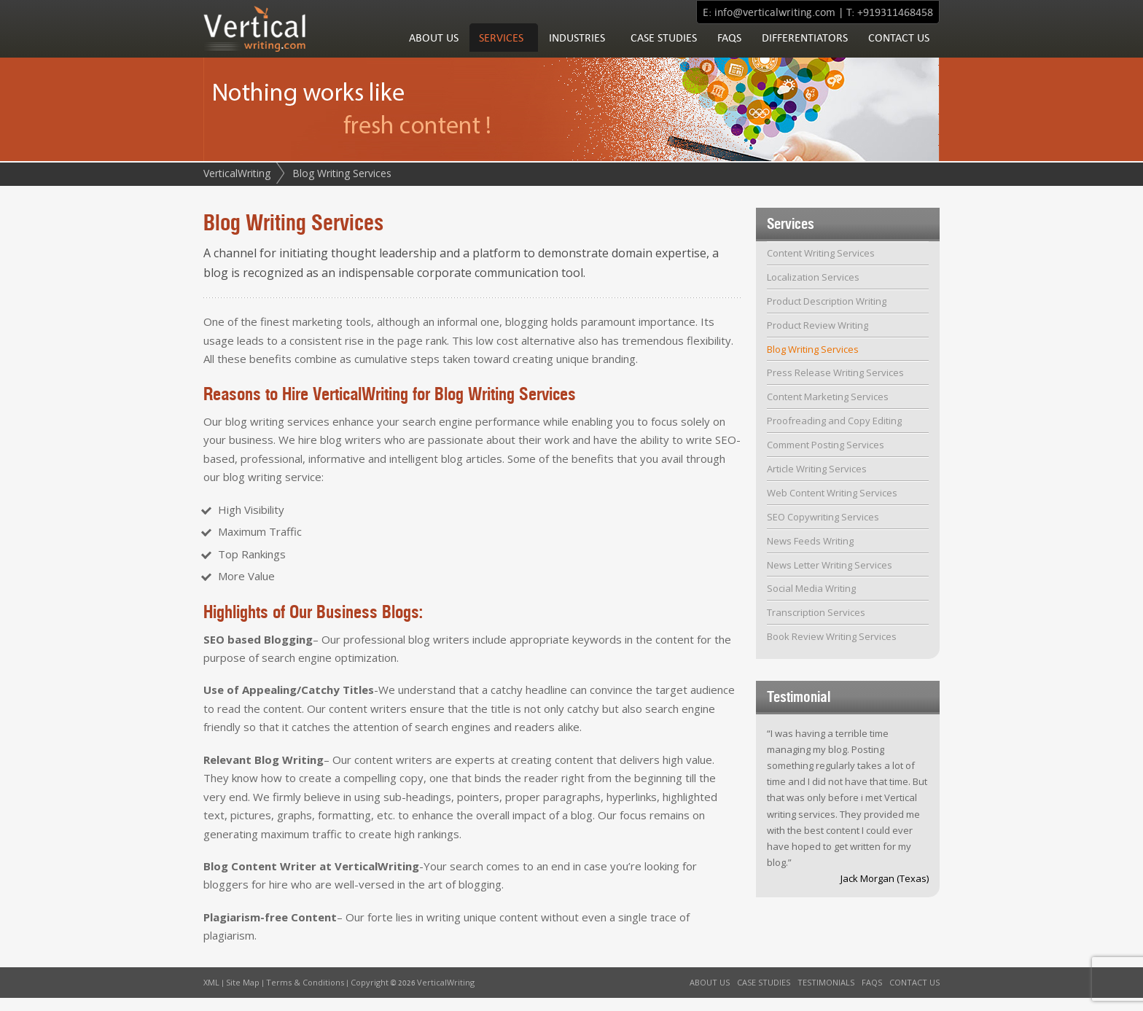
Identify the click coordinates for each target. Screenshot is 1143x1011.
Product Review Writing (817, 338)
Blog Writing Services (813, 362)
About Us (434, 50)
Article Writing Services (817, 481)
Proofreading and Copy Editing (834, 433)
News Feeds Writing (810, 554)
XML (211, 995)
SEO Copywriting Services (823, 529)
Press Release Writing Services (835, 385)
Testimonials (825, 995)
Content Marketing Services (828, 409)
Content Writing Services (821, 266)
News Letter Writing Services (829, 578)
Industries (577, 50)
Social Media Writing (811, 601)
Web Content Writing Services (832, 505)
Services (501, 50)
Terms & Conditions (305, 995)
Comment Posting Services (825, 457)
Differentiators (805, 50)
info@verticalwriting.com (774, 12)
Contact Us (898, 50)
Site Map (243, 995)
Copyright (370, 995)
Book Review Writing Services (832, 649)
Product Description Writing (826, 314)
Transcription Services (816, 625)
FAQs (729, 50)
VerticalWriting (236, 186)
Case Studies (664, 50)
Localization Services (813, 290)
